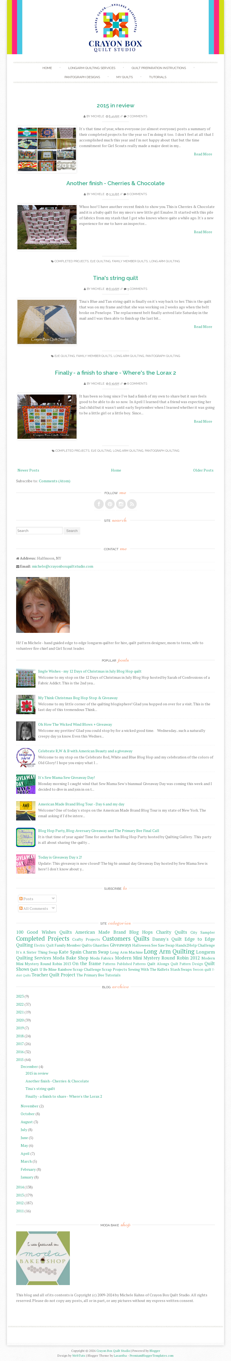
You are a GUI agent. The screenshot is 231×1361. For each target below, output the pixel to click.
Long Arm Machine (126, 952)
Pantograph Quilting (163, 356)
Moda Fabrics (101, 958)
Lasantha (120, 1355)
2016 (20, 1051)
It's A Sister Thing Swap (37, 952)
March (26, 1161)
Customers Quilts (125, 938)
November (29, 1105)
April (25, 1153)
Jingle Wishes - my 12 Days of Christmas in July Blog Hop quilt (90, 671)
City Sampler (202, 932)
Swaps (186, 969)
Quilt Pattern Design (187, 964)
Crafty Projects (86, 939)
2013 (20, 1195)
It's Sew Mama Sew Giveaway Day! (66, 777)
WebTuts (78, 1355)
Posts (26, 898)
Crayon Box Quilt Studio (113, 1351)
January (27, 1177)
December (29, 1066)
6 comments (137, 194)
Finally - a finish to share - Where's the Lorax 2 (115, 372)
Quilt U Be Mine (43, 969)
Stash (175, 969)
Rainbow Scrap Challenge (79, 969)
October (28, 1113)
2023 (20, 996)
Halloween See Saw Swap (153, 945)
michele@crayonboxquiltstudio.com (62, 566)
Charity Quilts (171, 932)
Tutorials (157, 77)
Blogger (155, 1351)
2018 (20, 1035)
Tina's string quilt (115, 278)
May (24, 1145)
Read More (203, 153)
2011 (20, 1210)
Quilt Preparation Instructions (159, 68)
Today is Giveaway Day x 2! (60, 857)
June (24, 1137)
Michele (97, 116)
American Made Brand (100, 932)
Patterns (109, 964)
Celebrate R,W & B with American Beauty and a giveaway (85, 750)
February (28, 1169)
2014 (20, 1186)
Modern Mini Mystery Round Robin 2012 (157, 958)
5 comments (137, 289)
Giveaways (120, 945)
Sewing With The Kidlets (148, 969)
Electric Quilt (44, 945)
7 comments (137, 116)
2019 (20, 1027)
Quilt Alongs (158, 963)
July (24, 1129)
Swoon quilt (202, 969)
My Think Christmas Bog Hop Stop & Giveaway (78, 697)
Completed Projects (72, 261)
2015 (20, 1059)
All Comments (33, 908)
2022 (20, 1004)
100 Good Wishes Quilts (44, 932)
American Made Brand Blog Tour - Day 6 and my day (81, 804)
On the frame (86, 963)
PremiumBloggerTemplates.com (152, 1355)
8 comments (137, 383)
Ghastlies (101, 945)
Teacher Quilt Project (53, 975)
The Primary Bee (90, 974)
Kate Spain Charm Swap (84, 952)
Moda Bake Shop (70, 958)
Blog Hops (141, 932)
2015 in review (115, 105)
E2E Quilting (100, 261)
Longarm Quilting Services (91, 68)
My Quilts (124, 77)
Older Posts (203, 470)
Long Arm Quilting (164, 261)
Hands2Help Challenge (195, 945)
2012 (20, 1202)
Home (47, 68)
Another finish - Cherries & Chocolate (115, 183)
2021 (20, 1012)
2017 (20, 1043)
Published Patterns (131, 964)
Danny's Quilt (167, 939)
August (27, 1121)
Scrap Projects (114, 969)
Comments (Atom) (54, 480)
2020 (20, 1020)
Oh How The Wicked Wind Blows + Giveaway (75, 724)
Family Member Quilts (130, 261)
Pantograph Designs (82, 77)
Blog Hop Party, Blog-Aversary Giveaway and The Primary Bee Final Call (98, 830)
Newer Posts (28, 470)
